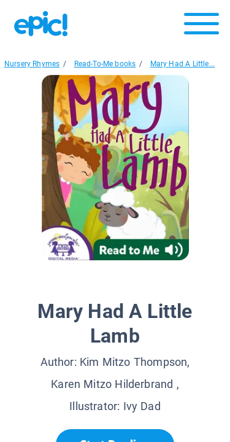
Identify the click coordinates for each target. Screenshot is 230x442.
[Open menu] (201, 26)
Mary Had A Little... (182, 64)
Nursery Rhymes (32, 64)
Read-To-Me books (105, 64)
